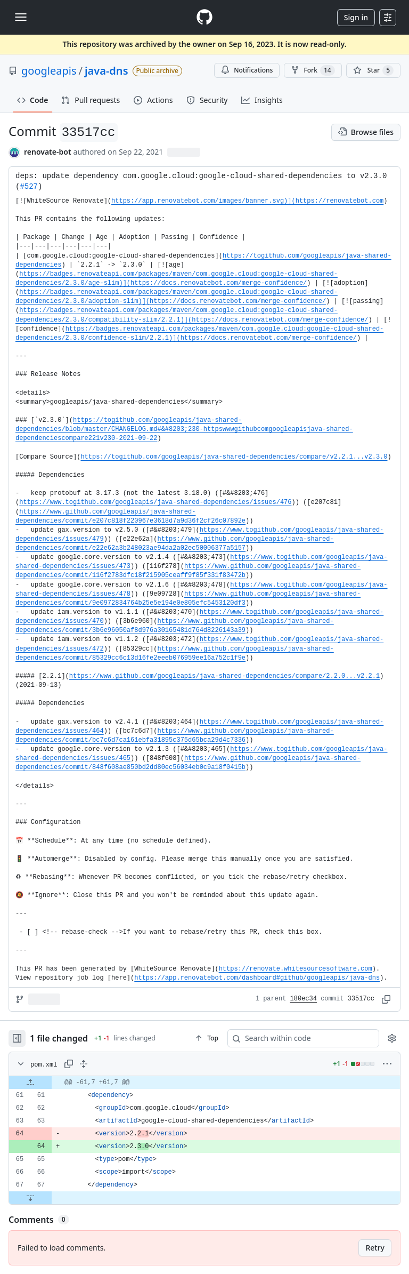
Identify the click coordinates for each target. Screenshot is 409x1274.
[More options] (387, 1063)
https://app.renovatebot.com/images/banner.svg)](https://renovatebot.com (247, 201)
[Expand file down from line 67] (30, 1197)
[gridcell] (204, 1082)
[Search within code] (298, 1038)
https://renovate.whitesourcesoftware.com (295, 969)
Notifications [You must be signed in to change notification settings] (247, 70)
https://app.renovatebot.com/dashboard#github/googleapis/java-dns (257, 978)
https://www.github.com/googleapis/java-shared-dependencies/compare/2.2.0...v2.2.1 (224, 676)
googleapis (49, 70)
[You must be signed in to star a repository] (373, 70)
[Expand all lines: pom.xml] (83, 1063)
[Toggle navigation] (21, 17)
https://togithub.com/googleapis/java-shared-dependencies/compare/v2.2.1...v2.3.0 (233, 457)
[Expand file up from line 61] (30, 1082)
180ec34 (303, 999)
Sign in (356, 17)
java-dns (106, 70)
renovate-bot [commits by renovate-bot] (47, 152)
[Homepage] (204, 17)
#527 (29, 186)
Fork (312, 70)
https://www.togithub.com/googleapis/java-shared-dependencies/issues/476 (155, 502)
